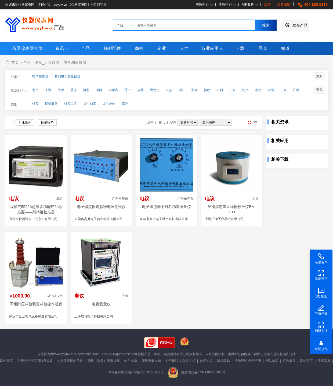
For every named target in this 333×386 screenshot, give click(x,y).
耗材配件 (112, 48)
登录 (267, 4)
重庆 (73, 90)
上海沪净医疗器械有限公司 (224, 219)
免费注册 (283, 4)
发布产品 (299, 25)
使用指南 (130, 361)
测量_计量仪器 (47, 62)
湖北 (258, 90)
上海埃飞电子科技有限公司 (93, 316)
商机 (139, 48)
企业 (161, 48)
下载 (240, 48)
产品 (59, 27)
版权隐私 (223, 361)
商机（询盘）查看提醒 (104, 361)
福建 (207, 90)
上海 (48, 90)
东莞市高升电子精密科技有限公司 (98, 219)
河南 (245, 90)
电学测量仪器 (75, 62)
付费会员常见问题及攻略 (35, 361)
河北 (86, 90)
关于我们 (171, 361)
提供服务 (51, 104)
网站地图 (272, 361)
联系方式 (188, 361)
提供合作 (108, 104)
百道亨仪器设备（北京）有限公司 (33, 219)
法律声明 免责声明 (247, 361)
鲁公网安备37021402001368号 (197, 372)
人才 (184, 48)
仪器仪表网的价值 (70, 361)
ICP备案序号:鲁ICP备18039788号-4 (134, 372)
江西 (220, 90)
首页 (15, 62)
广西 (296, 90)
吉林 (140, 90)
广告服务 (289, 361)
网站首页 (6, 361)
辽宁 (127, 90)
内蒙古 (113, 90)
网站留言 (306, 361)
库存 (125, 104)
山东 (232, 90)
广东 (283, 90)
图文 (255, 122)
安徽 (194, 90)
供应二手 (70, 104)
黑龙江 (155, 90)
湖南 (270, 90)
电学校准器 (40, 76)
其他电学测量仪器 (67, 76)
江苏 (169, 90)
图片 (249, 122)
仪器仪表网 (45, 354)
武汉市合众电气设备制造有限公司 (33, 316)
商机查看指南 (151, 361)
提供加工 (89, 104)
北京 (35, 90)
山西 (99, 90)
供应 (35, 104)
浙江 (182, 90)
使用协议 (206, 361)
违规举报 (323, 361)
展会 (262, 48)
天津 (61, 90)
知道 (285, 48)
